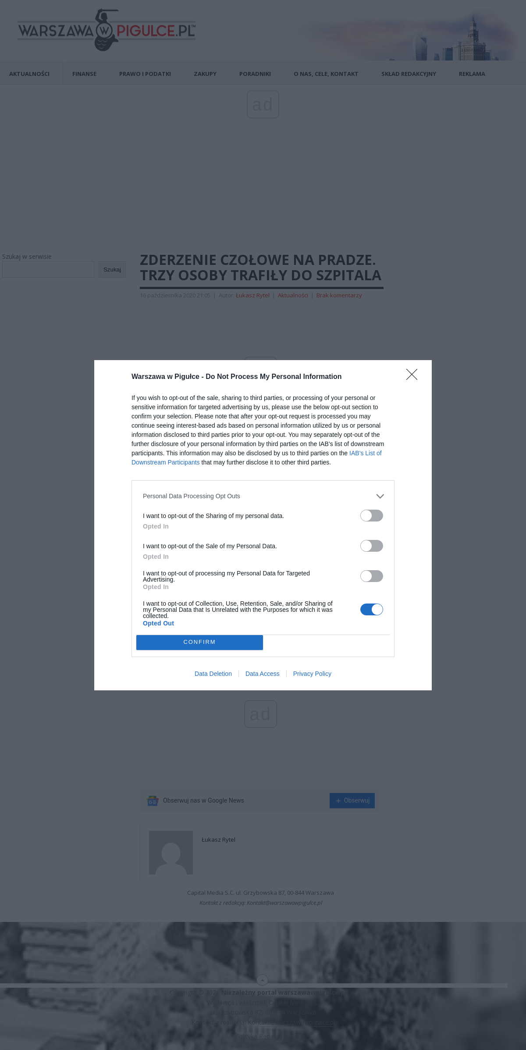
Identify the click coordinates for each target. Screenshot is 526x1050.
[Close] (414, 377)
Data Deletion (213, 673)
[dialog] (263, 525)
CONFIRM (199, 642)
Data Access (262, 673)
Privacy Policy (312, 673)
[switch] (371, 515)
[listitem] (263, 496)
